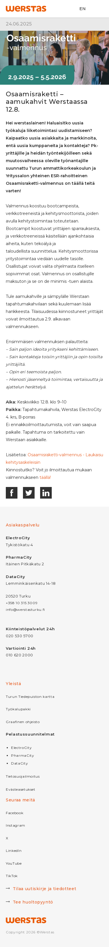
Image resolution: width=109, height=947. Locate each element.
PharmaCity (22, 755)
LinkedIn (14, 850)
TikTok (12, 876)
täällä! (45, 477)
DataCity (19, 763)
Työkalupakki (18, 709)
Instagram (15, 825)
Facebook (14, 813)
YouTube (14, 863)
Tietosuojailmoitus (23, 776)
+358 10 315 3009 (21, 603)
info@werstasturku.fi (25, 609)
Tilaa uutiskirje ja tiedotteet (41, 889)
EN (82, 8)
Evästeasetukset (20, 789)
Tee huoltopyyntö (29, 902)
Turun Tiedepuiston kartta (30, 696)
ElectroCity (21, 747)
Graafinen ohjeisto (23, 722)
